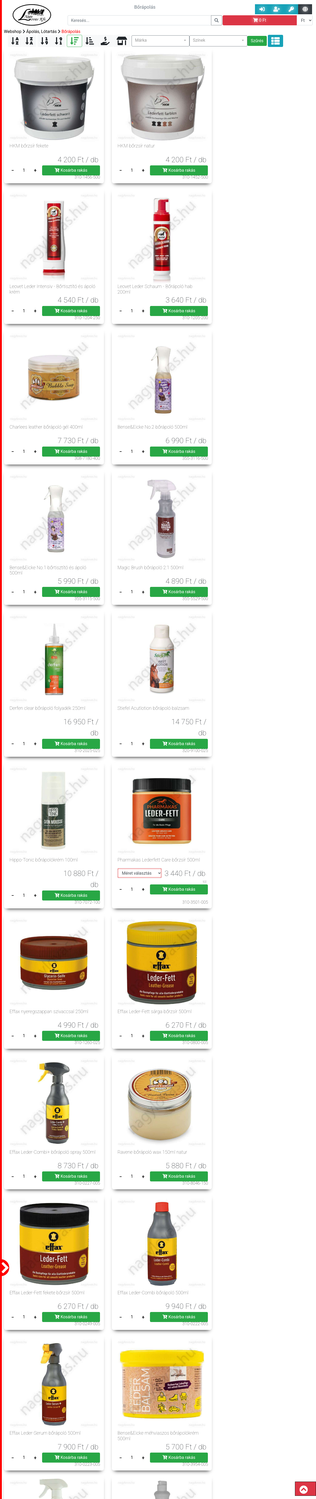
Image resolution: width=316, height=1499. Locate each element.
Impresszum (46, 1442)
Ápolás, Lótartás (41, 31)
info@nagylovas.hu (202, 1461)
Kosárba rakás (62, 152)
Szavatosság (26, 1455)
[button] (160, 40)
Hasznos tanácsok (62, 1455)
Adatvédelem (77, 1442)
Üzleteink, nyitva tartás (105, 1455)
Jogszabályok (128, 1442)
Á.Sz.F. (21, 1442)
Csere (138, 1455)
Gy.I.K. (102, 1442)
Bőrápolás (71, 31)
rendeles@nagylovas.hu (277, 1479)
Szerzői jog (25, 1449)
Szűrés (257, 40)
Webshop (13, 31)
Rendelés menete (57, 1449)
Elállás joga (128, 1449)
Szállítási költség (95, 1449)
